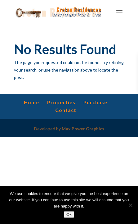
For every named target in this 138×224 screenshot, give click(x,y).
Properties (61, 102)
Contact (65, 110)
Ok (69, 214)
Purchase (95, 102)
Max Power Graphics (83, 128)
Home (31, 102)
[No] (130, 205)
